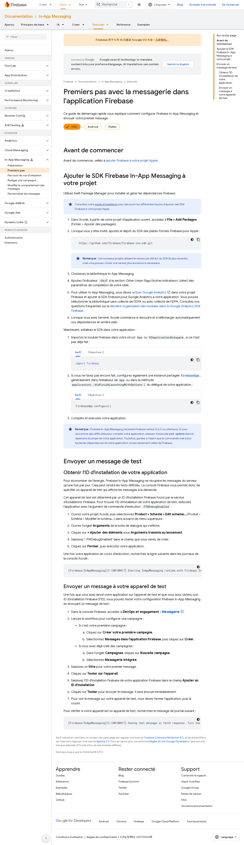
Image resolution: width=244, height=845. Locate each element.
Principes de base (32, 24)
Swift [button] (78, 352)
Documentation (19, 16)
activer (149, 292)
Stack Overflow (190, 781)
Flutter (112, 126)
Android (93, 126)
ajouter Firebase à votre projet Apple (131, 161)
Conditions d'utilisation (69, 837)
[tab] (77, 352)
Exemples (143, 24)
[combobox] (114, 4)
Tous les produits (196, 821)
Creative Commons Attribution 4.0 (164, 737)
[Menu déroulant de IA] (64, 24)
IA (58, 24)
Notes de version (191, 793)
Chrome (121, 821)
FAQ (184, 800)
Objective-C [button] (96, 352)
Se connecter (230, 4)
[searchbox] (26, 37)
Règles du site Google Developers (169, 741)
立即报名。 (162, 40)
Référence (124, 24)
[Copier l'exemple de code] (198, 240)
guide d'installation (106, 204)
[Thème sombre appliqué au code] (192, 240)
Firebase (68, 81)
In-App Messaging (55, 16)
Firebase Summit (129, 781)
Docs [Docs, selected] (63, 4)
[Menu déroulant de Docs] (70, 4)
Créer (43, 4)
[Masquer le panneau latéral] (46, 838)
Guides (60, 775)
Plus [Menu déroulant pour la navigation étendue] (81, 4)
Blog (180, 4)
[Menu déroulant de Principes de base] (48, 24)
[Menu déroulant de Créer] (51, 4)
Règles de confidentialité (102, 837)
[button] (22, 65)
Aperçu (9, 24)
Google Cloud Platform (165, 821)
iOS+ (74, 126)
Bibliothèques (64, 793)
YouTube (124, 793)
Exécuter (132, 81)
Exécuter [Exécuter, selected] (98, 24)
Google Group (190, 787)
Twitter (123, 787)
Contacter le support (193, 775)
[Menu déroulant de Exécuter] (108, 24)
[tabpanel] (136, 363)
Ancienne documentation (196, 806)
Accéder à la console (202, 4)
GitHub (60, 800)
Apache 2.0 (103, 741)
